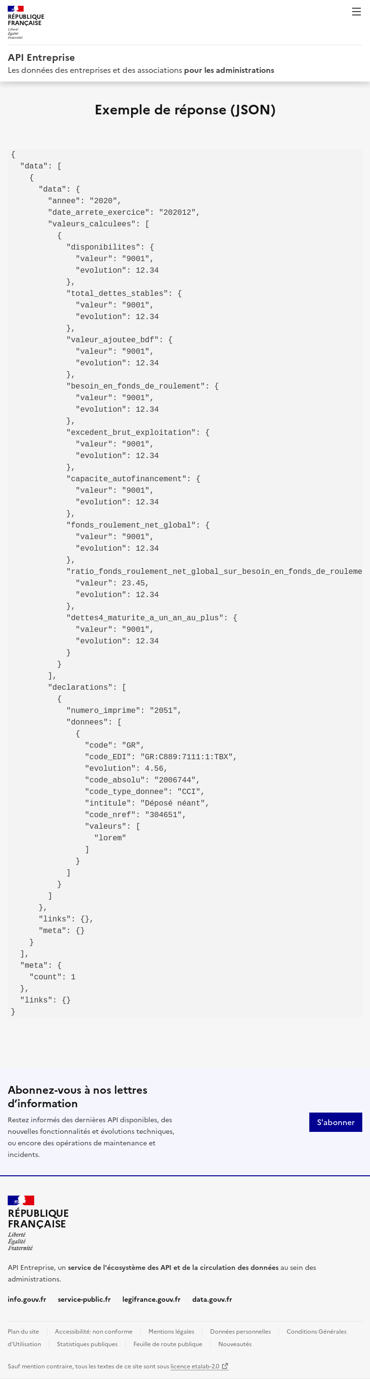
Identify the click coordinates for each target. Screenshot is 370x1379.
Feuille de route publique (167, 1344)
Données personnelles (240, 1331)
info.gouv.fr (27, 1300)
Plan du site (23, 1331)
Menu (356, 11)
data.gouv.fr (212, 1300)
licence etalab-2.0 (195, 1366)
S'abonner (336, 1122)
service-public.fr (84, 1300)
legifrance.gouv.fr (151, 1300)
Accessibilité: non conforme (93, 1331)
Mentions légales (171, 1331)
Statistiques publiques (87, 1344)
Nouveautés (234, 1344)
